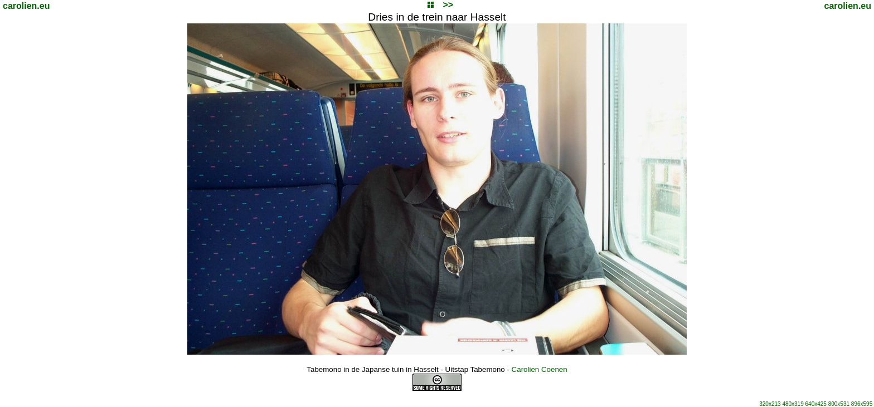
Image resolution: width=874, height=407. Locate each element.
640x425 (816, 404)
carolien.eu (26, 6)
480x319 (792, 404)
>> (448, 4)
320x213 (769, 404)
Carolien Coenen (539, 369)
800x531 (838, 404)
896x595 (861, 404)
